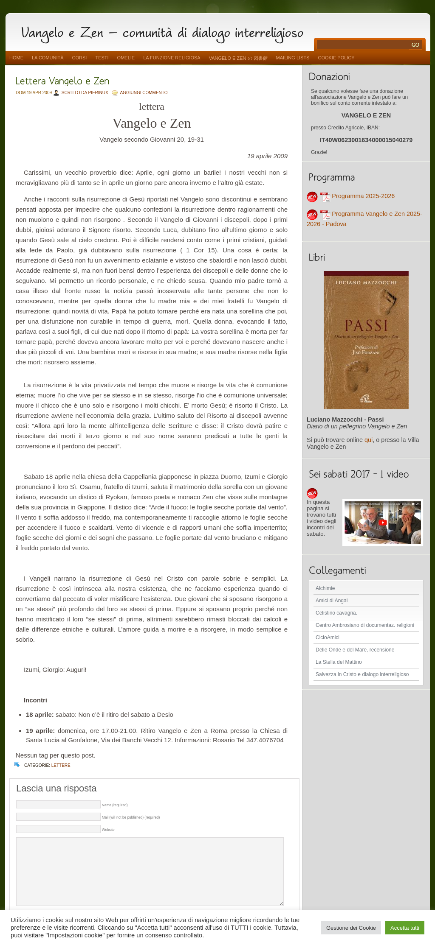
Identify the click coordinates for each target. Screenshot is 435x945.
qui (368, 439)
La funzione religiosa (171, 57)
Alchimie (325, 588)
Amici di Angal (331, 601)
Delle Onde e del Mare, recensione (355, 650)
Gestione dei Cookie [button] (351, 928)
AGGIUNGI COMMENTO (143, 92)
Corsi (79, 57)
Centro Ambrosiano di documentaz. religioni (365, 625)
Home (16, 57)
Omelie (126, 57)
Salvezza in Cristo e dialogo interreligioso (362, 674)
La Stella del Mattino (339, 662)
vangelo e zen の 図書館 (238, 58)
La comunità (48, 57)
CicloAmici (327, 637)
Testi (101, 57)
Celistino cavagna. (336, 613)
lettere (61, 765)
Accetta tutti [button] (404, 928)
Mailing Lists (293, 57)
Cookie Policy (336, 57)
